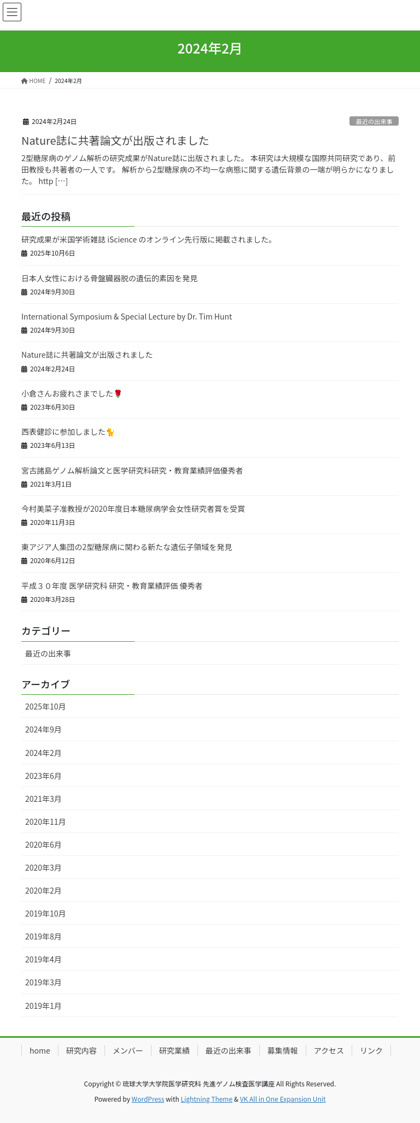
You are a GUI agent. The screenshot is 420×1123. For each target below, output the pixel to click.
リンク (371, 1050)
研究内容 (81, 1050)
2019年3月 (43, 982)
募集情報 (282, 1050)
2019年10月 (45, 913)
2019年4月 (43, 959)
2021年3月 (43, 798)
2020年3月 (43, 867)
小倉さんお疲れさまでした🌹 (71, 393)
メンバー (128, 1050)
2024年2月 (43, 752)
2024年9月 (43, 729)
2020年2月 (43, 890)
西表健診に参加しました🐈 (68, 431)
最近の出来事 (374, 121)
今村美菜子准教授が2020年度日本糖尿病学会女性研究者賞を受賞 (133, 508)
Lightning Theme (206, 1098)
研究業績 (174, 1050)
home (40, 1050)
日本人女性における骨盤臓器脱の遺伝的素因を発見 (109, 278)
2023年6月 (43, 775)
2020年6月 (43, 844)
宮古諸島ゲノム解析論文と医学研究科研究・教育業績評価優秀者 (132, 470)
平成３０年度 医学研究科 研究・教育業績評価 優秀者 (111, 585)
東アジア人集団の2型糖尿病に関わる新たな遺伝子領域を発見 (126, 546)
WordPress (148, 1098)
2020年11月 (45, 821)
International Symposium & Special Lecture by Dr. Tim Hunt (126, 316)
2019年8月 (43, 936)
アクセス (329, 1050)
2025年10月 (45, 706)
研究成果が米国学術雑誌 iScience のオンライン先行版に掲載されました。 (148, 239)
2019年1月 (43, 1005)
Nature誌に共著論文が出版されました (115, 140)
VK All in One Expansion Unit (283, 1098)
